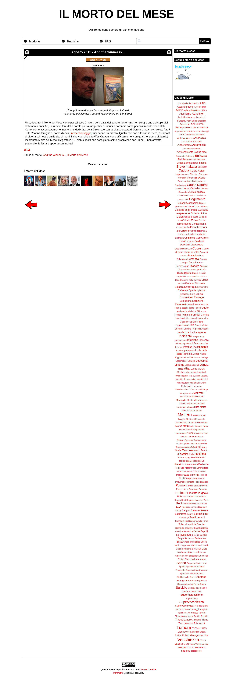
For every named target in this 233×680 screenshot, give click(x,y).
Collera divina (199, 213)
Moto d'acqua (195, 426)
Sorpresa (191, 563)
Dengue (184, 262)
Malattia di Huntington (191, 386)
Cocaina (191, 195)
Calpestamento (182, 174)
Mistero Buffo (199, 415)
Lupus (193, 368)
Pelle (195, 464)
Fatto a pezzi (181, 308)
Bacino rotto (200, 152)
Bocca (180, 162)
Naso (205, 426)
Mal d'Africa (194, 376)
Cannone (182, 181)
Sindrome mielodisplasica (187, 556)
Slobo (187, 559)
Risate (196, 503)
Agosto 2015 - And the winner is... (98, 52)
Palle (191, 454)
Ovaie (178, 450)
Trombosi (188, 623)
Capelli (190, 181)
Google (198, 325)
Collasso (204, 206)
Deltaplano (181, 259)
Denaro (203, 259)
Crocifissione (181, 249)
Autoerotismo (185, 145)
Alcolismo (196, 110)
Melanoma (197, 396)
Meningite (181, 400)
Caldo (201, 170)
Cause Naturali (197, 185)
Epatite (192, 290)
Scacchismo (201, 513)
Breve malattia (186, 166)
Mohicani (190, 419)
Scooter (201, 524)
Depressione (182, 266)
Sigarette (186, 545)
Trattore (197, 620)
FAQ (108, 41)
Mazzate (198, 393)
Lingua (188, 365)
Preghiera (193, 489)
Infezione (192, 339)
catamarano (199, 647)
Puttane (190, 496)
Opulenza (187, 443)
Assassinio (199, 138)
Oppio (179, 443)
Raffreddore (200, 496)
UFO (204, 628)
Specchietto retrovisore (196, 570)
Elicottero (200, 283)
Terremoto (192, 612)
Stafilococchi (183, 577)
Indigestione (198, 336)
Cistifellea (182, 195)
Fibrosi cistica (189, 311)
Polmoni (181, 485)
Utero (186, 635)
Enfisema (183, 290)
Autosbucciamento (191, 148)
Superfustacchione (191, 594)
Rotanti (203, 503)
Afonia (179, 110)
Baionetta (180, 156)
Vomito (205, 644)
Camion (194, 174)
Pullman (181, 496)
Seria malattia (200, 535)
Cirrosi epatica (197, 192)
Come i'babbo (182, 227)
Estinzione (197, 300)
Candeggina (193, 178)
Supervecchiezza (191, 602)
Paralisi (194, 457)
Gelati (177, 318)
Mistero (185, 414)
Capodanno (199, 181)
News (190, 433)
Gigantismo (182, 325)
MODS (201, 368)
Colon (180, 216)
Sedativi (198, 528)
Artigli (206, 131)
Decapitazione (196, 255)
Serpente (182, 538)
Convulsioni (202, 237)
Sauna (190, 514)
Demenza (193, 259)
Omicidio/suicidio (185, 440)
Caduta (184, 170)
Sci (186, 521)
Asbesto (190, 134)
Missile (185, 410)
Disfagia (204, 266)
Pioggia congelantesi (194, 478)
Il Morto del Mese (77, 155)
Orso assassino (183, 447)
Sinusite (204, 556)
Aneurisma (197, 124)
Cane (202, 177)
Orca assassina (199, 443)
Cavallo (178, 188)
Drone (204, 279)
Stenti (192, 577)
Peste (179, 475)
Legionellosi (181, 361)
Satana (204, 510)
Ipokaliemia (189, 350)
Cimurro (204, 188)
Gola (191, 325)
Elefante (189, 283)
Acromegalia (200, 107)
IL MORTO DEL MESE (116, 14)
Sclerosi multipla (187, 524)
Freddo (178, 315)
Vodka (198, 644)
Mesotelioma (200, 400)
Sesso (191, 538)
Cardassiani (180, 185)
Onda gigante (199, 440)
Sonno (181, 563)
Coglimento (197, 199)
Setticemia (200, 538)
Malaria (203, 376)
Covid (183, 241)
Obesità (191, 436)
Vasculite (203, 635)
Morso (178, 426)
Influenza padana (183, 343)
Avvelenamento (184, 152)
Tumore (183, 627)
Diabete (194, 266)
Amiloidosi (183, 117)
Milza (189, 403)
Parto (189, 464)
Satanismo (180, 513)
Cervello (195, 188)
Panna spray (184, 457)
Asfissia (181, 138)
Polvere (204, 486)
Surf (177, 609)
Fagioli (191, 304)
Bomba (188, 162)
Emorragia (190, 286)
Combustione (199, 223)
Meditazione (185, 396)
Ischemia (188, 353)
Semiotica (188, 531)
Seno (196, 531)
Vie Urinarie (189, 644)
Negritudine (198, 429)
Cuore (196, 248)
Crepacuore (197, 244)
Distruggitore (184, 272)
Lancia (197, 357)
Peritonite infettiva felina (186, 468)
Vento (203, 640)
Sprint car (184, 573)
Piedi (181, 478)
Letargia (191, 361)
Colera (189, 206)
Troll (180, 623)
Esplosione (185, 300)
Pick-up (203, 475)
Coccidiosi (201, 195)
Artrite (182, 134)
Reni (179, 503)
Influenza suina (200, 343)
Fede (197, 308)
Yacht (190, 647)
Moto (186, 425)
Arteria (185, 131)
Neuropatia (181, 433)
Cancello (182, 178)
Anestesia (185, 124)
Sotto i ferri (201, 563)
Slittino (181, 559)
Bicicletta (183, 159)
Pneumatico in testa (184, 482)
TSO (182, 609)
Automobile (199, 144)
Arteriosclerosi (196, 131)
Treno (205, 619)
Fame (197, 304)
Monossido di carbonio (188, 422)
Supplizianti (202, 606)
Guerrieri (179, 329)
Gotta (205, 325)
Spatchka (190, 566)
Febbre (190, 308)
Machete (181, 372)
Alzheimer (198, 113)
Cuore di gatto (191, 252)
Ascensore (199, 134)
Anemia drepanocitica (195, 121)
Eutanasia (181, 304)
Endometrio (202, 287)
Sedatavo (189, 528)
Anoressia (202, 127)
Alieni (204, 110)
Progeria (203, 489)
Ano (195, 127)
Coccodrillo (183, 199)
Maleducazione (182, 389)
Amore (191, 117)
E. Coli (181, 283)
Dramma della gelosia (190, 280)
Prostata (192, 493)
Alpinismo (185, 113)
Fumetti (195, 314)
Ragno (178, 500)
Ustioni (179, 635)
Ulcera (181, 631)
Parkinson (181, 464)
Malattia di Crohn (198, 383)
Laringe (204, 357)
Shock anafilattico (191, 542)
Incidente (185, 336)
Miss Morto (200, 407)
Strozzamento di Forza (188, 584)
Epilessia (201, 290)
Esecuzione (186, 297)
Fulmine (186, 314)
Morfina (204, 422)
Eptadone (185, 294)
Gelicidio (185, 318)
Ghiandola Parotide (199, 318)
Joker (196, 353)
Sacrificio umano (190, 507)
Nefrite (189, 429)
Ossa (194, 447)
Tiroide (197, 616)
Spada (182, 566)
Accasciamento (185, 106)
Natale (182, 429)
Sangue (186, 510)
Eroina (199, 293)
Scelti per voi (197, 517)
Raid (183, 500)
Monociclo (200, 419)
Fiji (198, 311)
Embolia (179, 286)
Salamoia (202, 507)
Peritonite (203, 464)
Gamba (205, 314)
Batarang (190, 156)
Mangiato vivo (186, 393)
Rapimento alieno (194, 500)
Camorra (203, 174)
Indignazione (181, 340)
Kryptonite (180, 357)
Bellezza (201, 156)
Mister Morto (196, 410)
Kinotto (203, 354)
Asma (189, 138)
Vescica (179, 644)
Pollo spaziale (201, 482)
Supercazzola (194, 591)
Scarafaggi (184, 517)
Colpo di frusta (191, 217)
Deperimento (195, 262)
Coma (194, 220)
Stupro (203, 584)
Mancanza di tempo (199, 389)
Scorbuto (179, 528)
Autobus (197, 141)
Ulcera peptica (192, 632)
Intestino (187, 347)
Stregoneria (200, 580)
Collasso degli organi (186, 209)
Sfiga (179, 541)
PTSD (197, 450)
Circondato (183, 192)
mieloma (185, 650)
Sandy (178, 510)
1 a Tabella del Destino (188, 103)
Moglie (181, 419)
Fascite (204, 304)
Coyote (190, 241)
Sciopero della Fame (198, 521)
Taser (187, 609)
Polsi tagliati (194, 486)
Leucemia (201, 360)
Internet (178, 347)
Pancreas (200, 453)
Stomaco (201, 576)
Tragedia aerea (184, 619)
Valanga (194, 635)
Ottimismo (202, 447)
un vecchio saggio (80, 133)
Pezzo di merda (190, 474)
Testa (190, 616)
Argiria (178, 131)
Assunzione (186, 141)
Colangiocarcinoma (188, 203)
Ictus (185, 332)
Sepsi (190, 534)
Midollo (182, 403)
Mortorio (34, 41)
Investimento (200, 346)
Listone (195, 365)
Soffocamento (198, 559)
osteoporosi (196, 651)
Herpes (195, 329)
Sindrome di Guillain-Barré (194, 549)
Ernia (192, 294)
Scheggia (179, 521)
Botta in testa (199, 162)
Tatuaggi (195, 609)
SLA (178, 506)
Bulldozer (202, 167)
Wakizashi (182, 647)
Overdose (188, 450)
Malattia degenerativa (186, 379)
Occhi (200, 436)
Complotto (189, 237)
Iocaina (179, 350)
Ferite (180, 311)
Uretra (202, 632)
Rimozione (188, 503)
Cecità (186, 188)
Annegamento (183, 127)
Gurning (187, 329)
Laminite (189, 357)
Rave (206, 500)
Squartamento (196, 573)
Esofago (199, 297)
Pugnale (203, 493)
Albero (187, 110)
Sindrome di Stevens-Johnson (191, 552)
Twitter (198, 628)
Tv (193, 628)
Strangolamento (184, 580)
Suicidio (181, 587)
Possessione (182, 489)
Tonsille (204, 616)
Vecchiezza (188, 639)
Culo (189, 249)
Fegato (204, 307)
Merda (190, 400)
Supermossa (192, 598)
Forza (203, 311)
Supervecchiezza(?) (185, 605)
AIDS (202, 103)
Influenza (204, 340)
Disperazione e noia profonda (191, 269)
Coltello (186, 220)
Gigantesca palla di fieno (191, 322)
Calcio (193, 170)
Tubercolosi (199, 623)
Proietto (180, 493)
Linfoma (179, 364)
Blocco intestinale (196, 159)
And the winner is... (54, 155)
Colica (196, 206)
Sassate (195, 510)
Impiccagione (198, 332)
